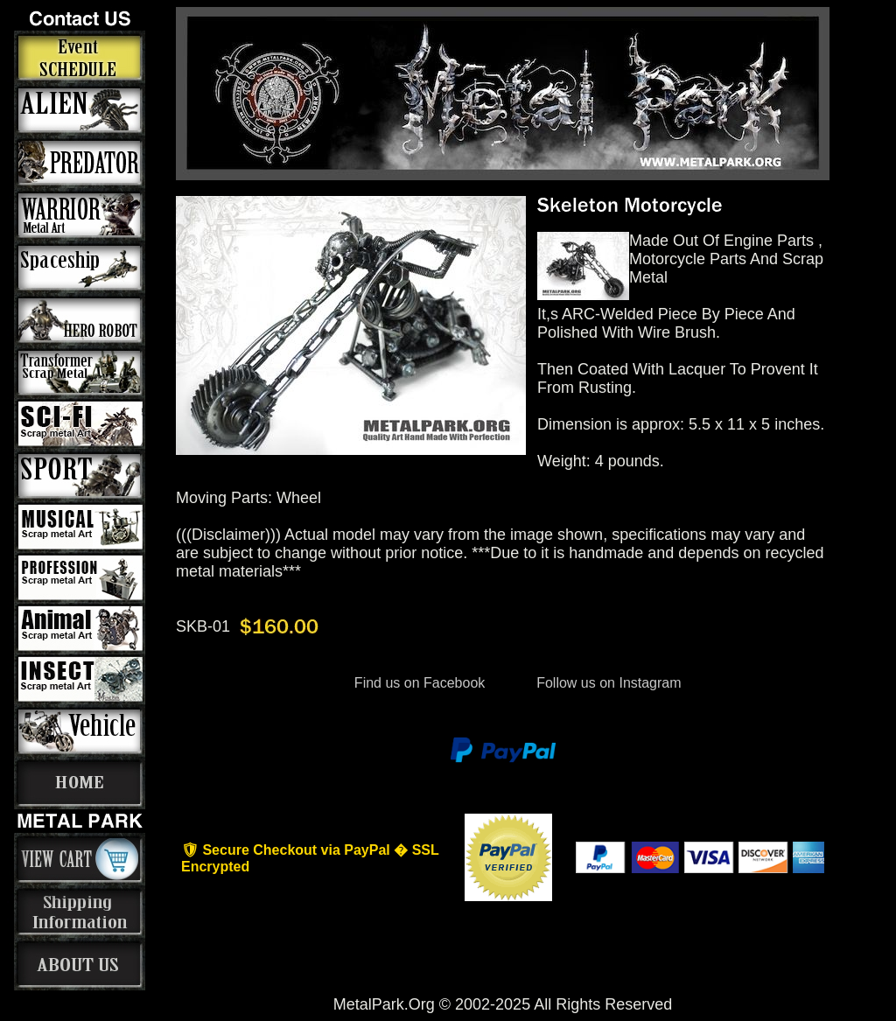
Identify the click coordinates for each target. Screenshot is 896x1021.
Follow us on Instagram (607, 682)
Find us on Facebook (419, 682)
